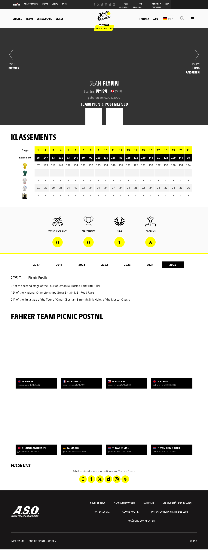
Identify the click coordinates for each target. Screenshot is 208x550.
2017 (36, 265)
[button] (168, 18)
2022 (104, 265)
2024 (150, 265)
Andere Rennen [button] (31, 4)
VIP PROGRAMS (137, 6)
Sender (45, 4)
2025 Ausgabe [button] (44, 18)
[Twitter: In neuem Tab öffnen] (98, 5)
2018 (59, 265)
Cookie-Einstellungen (42, 541)
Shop (167, 4)
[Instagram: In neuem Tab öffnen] (106, 5)
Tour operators (124, 6)
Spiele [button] (64, 4)
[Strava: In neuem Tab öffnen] (125, 479)
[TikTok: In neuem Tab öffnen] (102, 5)
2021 (81, 265)
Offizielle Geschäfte (156, 6)
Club (155, 18)
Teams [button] (29, 18)
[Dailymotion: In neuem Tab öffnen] (110, 5)
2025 (172, 265)
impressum (17, 541)
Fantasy (144, 18)
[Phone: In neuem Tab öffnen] (114, 5)
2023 (127, 265)
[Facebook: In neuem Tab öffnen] (94, 5)
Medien (55, 4)
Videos (59, 18)
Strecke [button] (17, 18)
